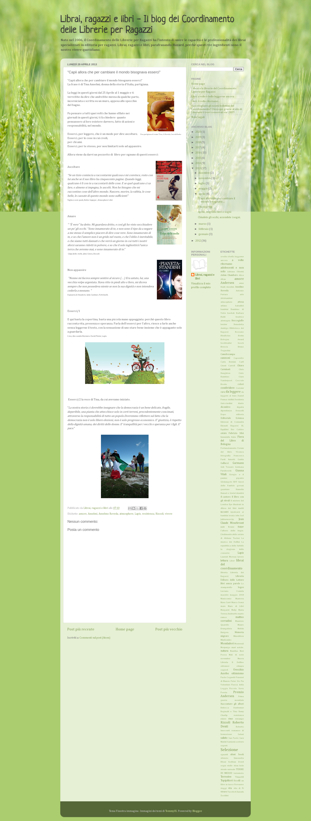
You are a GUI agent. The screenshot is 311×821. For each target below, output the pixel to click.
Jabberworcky (227, 519)
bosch (241, 343)
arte (242, 294)
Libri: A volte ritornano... (205, 101)
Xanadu (240, 792)
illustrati (237, 504)
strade (224, 769)
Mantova (239, 599)
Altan (223, 279)
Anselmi (92, 513)
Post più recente (80, 629)
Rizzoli (160, 513)
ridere (223, 719)
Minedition (238, 636)
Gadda (241, 459)
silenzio (224, 758)
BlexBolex (225, 336)
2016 (198, 152)
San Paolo (233, 738)
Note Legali (198, 117)
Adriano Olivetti (235, 272)
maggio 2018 (237, 595)
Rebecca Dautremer (232, 708)
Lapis (138, 513)
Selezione (229, 750)
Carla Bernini (228, 362)
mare (223, 606)
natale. (240, 647)
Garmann (238, 463)
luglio (202, 183)
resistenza (148, 513)
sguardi (224, 755)
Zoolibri (224, 796)
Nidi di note (236, 655)
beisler (224, 324)
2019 (198, 137)
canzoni (225, 358)
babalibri (239, 306)
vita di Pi (239, 788)
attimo (224, 306)
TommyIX (171, 811)
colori (241, 384)
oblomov (225, 666)
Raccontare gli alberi (232, 704)
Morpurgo (225, 647)
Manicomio (226, 599)
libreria (224, 573)
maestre (224, 595)
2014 (198, 163)
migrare (225, 636)
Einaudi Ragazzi (230, 426)
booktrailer (226, 343)
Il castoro (226, 497)
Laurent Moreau (228, 557)
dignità (240, 407)
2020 (198, 131)
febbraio (204, 229)
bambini (224, 309)
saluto (224, 738)
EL (242, 426)
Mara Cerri (226, 602)
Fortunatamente (228, 448)
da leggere (233, 391)
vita (230, 788)
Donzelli (240, 411)
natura (224, 650)
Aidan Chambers (229, 275)
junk (223, 527)
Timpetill (239, 777)
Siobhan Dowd (236, 762)
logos (241, 587)
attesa (241, 302)
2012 (198, 240)
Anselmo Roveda (108, 513)
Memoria (239, 632)
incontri (224, 512)
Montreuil (239, 644)
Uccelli (237, 781)
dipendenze (226, 411)
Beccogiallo (237, 320)
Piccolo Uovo (236, 689)
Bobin (241, 336)
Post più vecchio (168, 629)
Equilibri (224, 430)
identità (240, 493)
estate (224, 433)
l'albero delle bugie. (232, 531)
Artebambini (226, 298)
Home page (125, 629)
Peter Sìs (235, 681)
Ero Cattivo (237, 430)
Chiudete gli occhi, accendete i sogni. (219, 217)
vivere (168, 513)
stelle (229, 766)
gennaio (204, 234)
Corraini (240, 388)
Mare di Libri (236, 606)
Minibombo (226, 640)
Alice (241, 275)
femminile (225, 437)
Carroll (231, 366)
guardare (225, 489)
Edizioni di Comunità (232, 422)
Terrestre (226, 776)
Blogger (197, 811)
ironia (232, 516)
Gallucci (225, 463)
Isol (242, 516)
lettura (224, 560)
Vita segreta (205, 206)
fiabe (233, 437)
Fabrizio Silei (236, 433)
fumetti (231, 459)
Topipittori (227, 780)
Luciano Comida (232, 591)
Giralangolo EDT (229, 482)
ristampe (239, 719)
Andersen (227, 283)
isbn (237, 516)
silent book (237, 754)
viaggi (224, 788)
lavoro (240, 557)
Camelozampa (228, 354)
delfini (231, 400)
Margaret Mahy (228, 610)
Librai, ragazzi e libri (204, 276)
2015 (198, 158)
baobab (231, 313)
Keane (231, 527)
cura (223, 392)
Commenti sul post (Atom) (95, 637)
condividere (228, 388)
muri (233, 647)
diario (241, 403)
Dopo (223, 414)
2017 (198, 147)
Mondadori (227, 643)
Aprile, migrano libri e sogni (214, 212)
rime (230, 719)
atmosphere (126, 513)
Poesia (224, 692)
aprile (202, 194)
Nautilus (234, 651)
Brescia (224, 347)
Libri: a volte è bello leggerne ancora (212, 96)
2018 (198, 142)
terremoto (239, 773)
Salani (241, 734)
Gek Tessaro (227, 467)
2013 (198, 168)
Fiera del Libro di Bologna (232, 440)
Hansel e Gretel (228, 493)
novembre (205, 178)
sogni (223, 766)
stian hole (239, 766)
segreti (224, 746)
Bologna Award (232, 339)
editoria (240, 414)
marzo (203, 224)
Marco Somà (237, 602)
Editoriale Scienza (232, 418)
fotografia (225, 456)
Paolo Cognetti (228, 677)
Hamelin (240, 489)
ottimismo (237, 673)
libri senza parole (230, 583)
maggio (203, 188)
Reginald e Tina (229, 712)
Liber (232, 561)
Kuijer (241, 527)
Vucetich (231, 792)
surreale (231, 769)
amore (83, 513)
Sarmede (231, 742)
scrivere (240, 742)
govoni (240, 486)
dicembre (204, 173)
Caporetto (239, 358)
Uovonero (239, 785)
